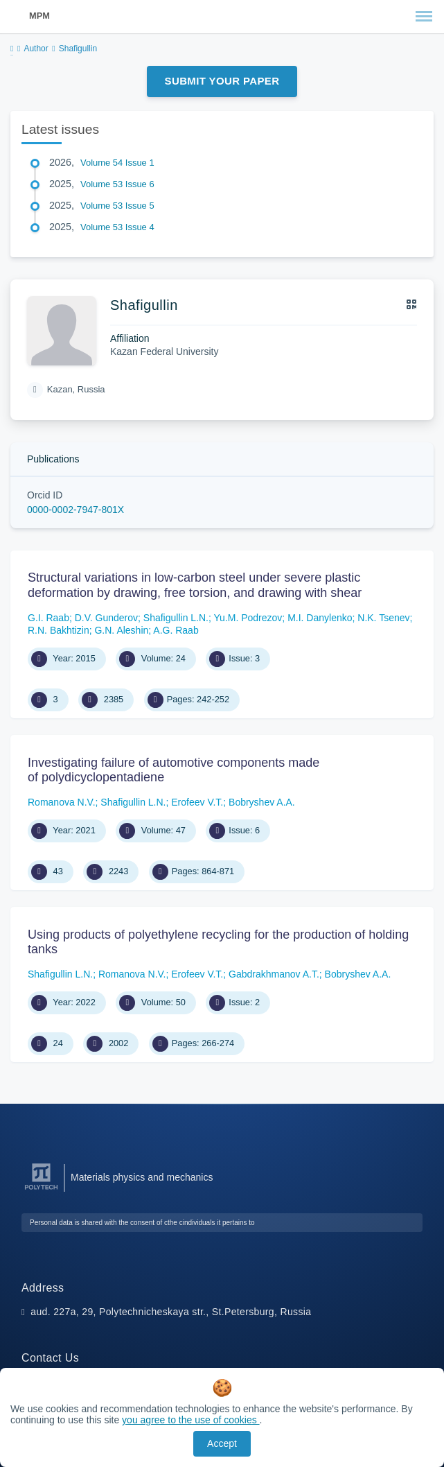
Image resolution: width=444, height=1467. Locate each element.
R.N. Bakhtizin (58, 630)
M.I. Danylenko (319, 617)
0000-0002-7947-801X (75, 509)
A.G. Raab (175, 630)
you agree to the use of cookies (190, 1419)
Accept (222, 1443)
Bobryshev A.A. (262, 802)
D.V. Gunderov (106, 617)
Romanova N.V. (62, 802)
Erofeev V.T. (197, 802)
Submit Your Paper (222, 81)
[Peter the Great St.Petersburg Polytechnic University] (41, 1190)
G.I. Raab (48, 617)
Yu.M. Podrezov (248, 617)
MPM (39, 15)
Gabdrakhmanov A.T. (274, 974)
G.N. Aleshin (121, 630)
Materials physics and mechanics (142, 1177)
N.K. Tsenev (383, 617)
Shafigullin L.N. (175, 617)
